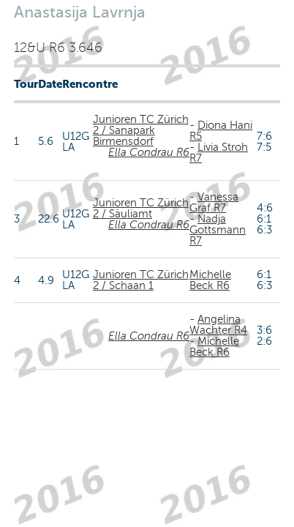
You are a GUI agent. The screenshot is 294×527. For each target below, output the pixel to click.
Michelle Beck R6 (210, 280)
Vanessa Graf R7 (213, 202)
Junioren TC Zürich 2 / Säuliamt (141, 208)
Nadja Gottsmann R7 (217, 230)
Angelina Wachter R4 (218, 324)
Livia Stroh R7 (218, 152)
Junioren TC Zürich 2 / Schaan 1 (141, 280)
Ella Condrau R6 (148, 152)
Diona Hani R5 (220, 130)
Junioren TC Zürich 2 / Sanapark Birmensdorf (141, 130)
